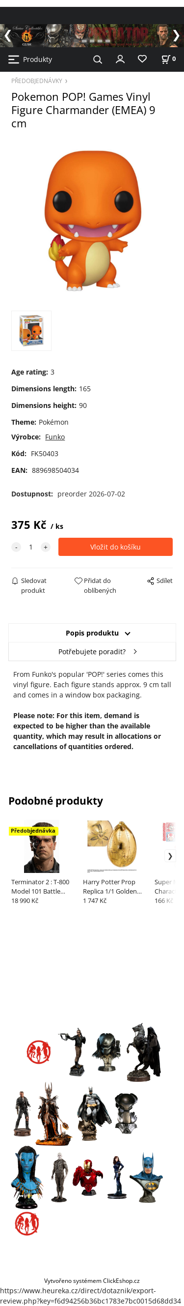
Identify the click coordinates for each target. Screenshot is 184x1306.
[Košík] (168, 59)
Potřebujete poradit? (92, 651)
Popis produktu (92, 633)
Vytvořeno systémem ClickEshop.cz (92, 1280)
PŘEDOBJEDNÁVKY (36, 81)
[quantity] (31, 547)
